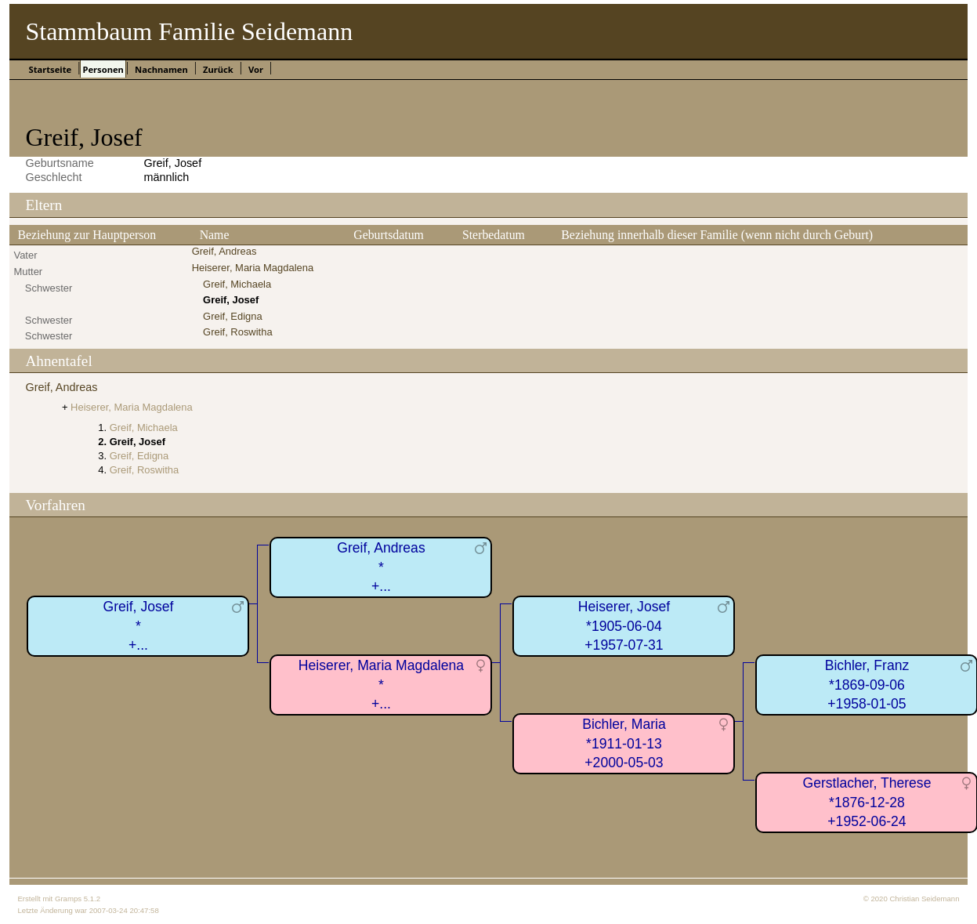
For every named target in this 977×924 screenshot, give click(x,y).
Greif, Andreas (224, 251)
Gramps (68, 898)
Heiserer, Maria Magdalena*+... (381, 685)
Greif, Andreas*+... (381, 567)
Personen (102, 69)
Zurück (218, 69)
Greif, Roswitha (238, 332)
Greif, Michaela (237, 284)
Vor (255, 69)
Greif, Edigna (232, 316)
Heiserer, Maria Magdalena (253, 268)
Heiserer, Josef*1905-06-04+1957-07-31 (624, 626)
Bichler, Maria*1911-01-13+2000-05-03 (624, 743)
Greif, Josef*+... (138, 626)
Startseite (49, 69)
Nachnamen (161, 69)
